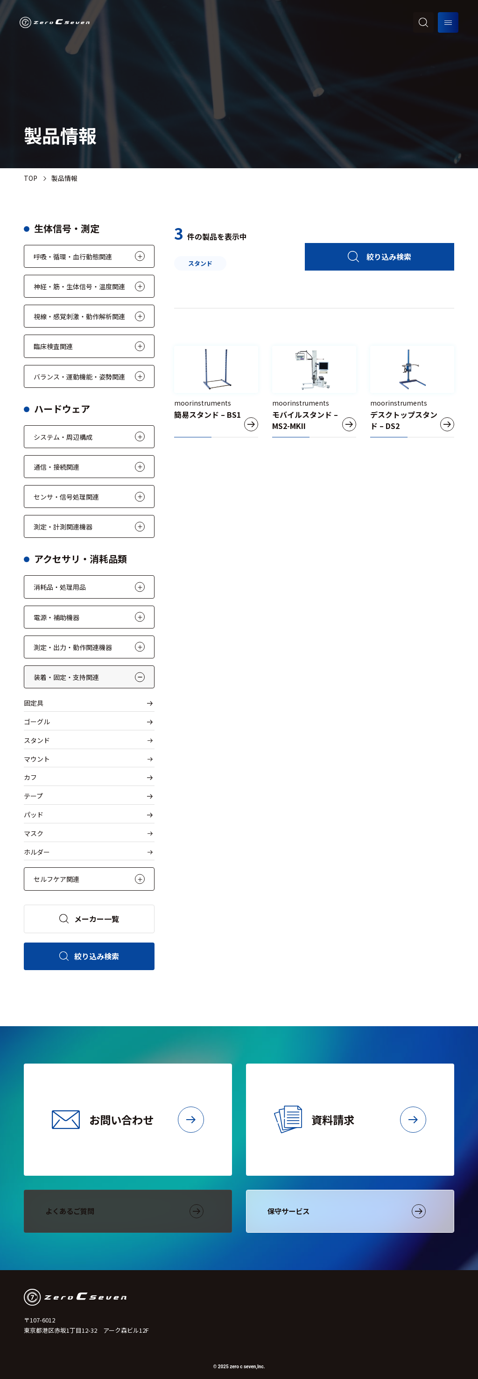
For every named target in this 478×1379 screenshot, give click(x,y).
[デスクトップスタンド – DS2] (412, 391)
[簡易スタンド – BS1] (216, 391)
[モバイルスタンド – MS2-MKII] (314, 391)
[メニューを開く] (448, 22)
